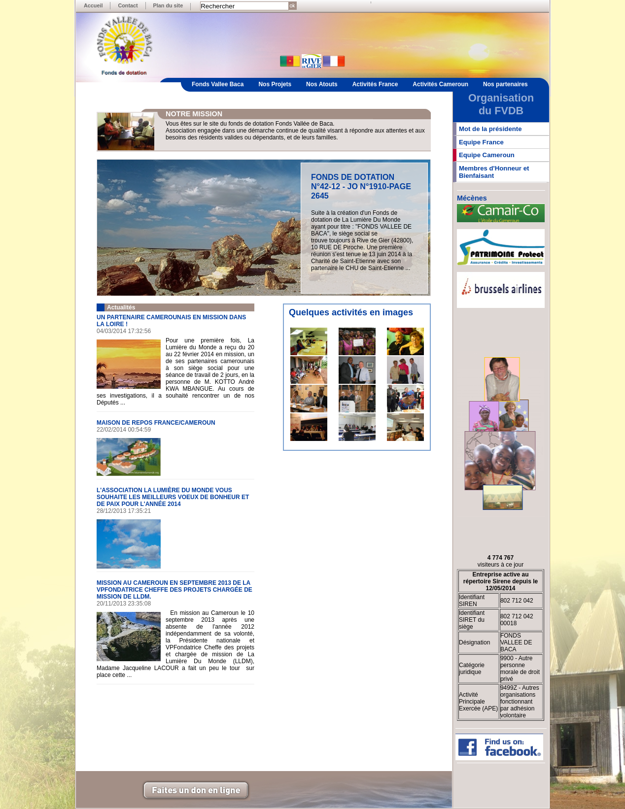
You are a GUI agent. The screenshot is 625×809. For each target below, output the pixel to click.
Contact (128, 5)
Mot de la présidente (490, 129)
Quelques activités (328, 312)
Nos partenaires (505, 84)
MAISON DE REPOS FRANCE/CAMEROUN (156, 422)
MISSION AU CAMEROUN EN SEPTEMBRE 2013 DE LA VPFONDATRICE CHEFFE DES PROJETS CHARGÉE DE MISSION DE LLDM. (174, 589)
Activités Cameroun (440, 84)
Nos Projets (274, 84)
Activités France (375, 84)
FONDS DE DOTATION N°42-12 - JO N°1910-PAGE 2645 (361, 186)
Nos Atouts (322, 84)
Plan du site (168, 5)
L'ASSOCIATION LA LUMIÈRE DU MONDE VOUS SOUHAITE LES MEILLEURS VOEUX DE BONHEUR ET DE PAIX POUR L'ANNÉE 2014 (173, 497)
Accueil (93, 5)
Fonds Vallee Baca (217, 84)
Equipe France (481, 142)
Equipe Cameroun (487, 155)
